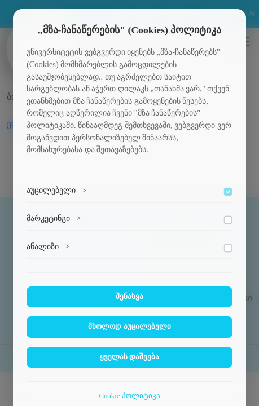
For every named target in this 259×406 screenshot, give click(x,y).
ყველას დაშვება (129, 357)
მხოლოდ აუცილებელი (129, 326)
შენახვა (129, 297)
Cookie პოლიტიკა (129, 396)
